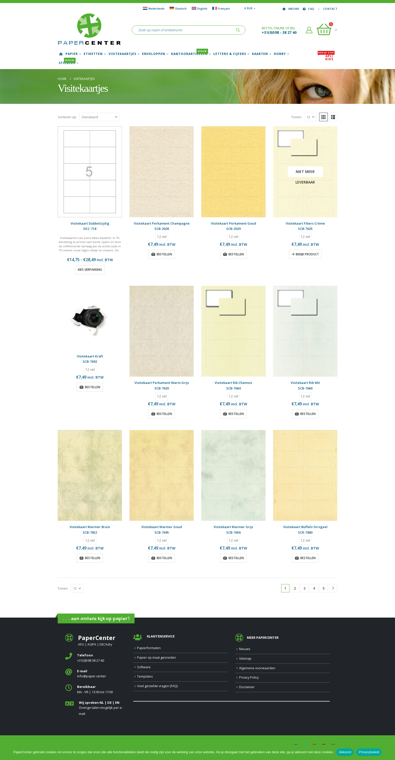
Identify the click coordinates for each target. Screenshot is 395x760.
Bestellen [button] (164, 254)
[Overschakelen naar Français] (221, 8)
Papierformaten (149, 648)
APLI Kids (326, 58)
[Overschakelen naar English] (199, 8)
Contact (327, 9)
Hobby (280, 53)
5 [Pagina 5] (323, 588)
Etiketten (93, 53)
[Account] (309, 30)
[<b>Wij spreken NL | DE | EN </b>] (95, 708)
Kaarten (260, 53)
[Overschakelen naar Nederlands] (153, 8)
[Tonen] (310, 117)
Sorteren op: (67, 117)
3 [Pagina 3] (304, 588)
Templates (145, 676)
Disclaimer (247, 687)
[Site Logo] (89, 30)
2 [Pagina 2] (295, 588)
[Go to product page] (90, 171)
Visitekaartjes (122, 53)
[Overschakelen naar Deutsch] (178, 8)
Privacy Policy (249, 677)
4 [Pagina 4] (314, 588)
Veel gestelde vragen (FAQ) (157, 686)
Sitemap (245, 658)
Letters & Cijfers (229, 53)
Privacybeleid (369, 752)
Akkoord (345, 752)
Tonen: (296, 117)
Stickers (67, 63)
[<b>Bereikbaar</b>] (95, 689)
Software (144, 667)
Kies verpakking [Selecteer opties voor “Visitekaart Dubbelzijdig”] (90, 269)
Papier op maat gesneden (156, 657)
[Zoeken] (238, 30)
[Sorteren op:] (99, 117)
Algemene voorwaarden (257, 668)
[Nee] (388, 752)
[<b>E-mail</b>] (95, 673)
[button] (323, 117)
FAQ (308, 9)
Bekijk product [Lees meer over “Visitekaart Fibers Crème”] (307, 254)
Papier (71, 53)
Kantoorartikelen (189, 53)
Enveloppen (153, 53)
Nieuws (291, 9)
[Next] (333, 588)
